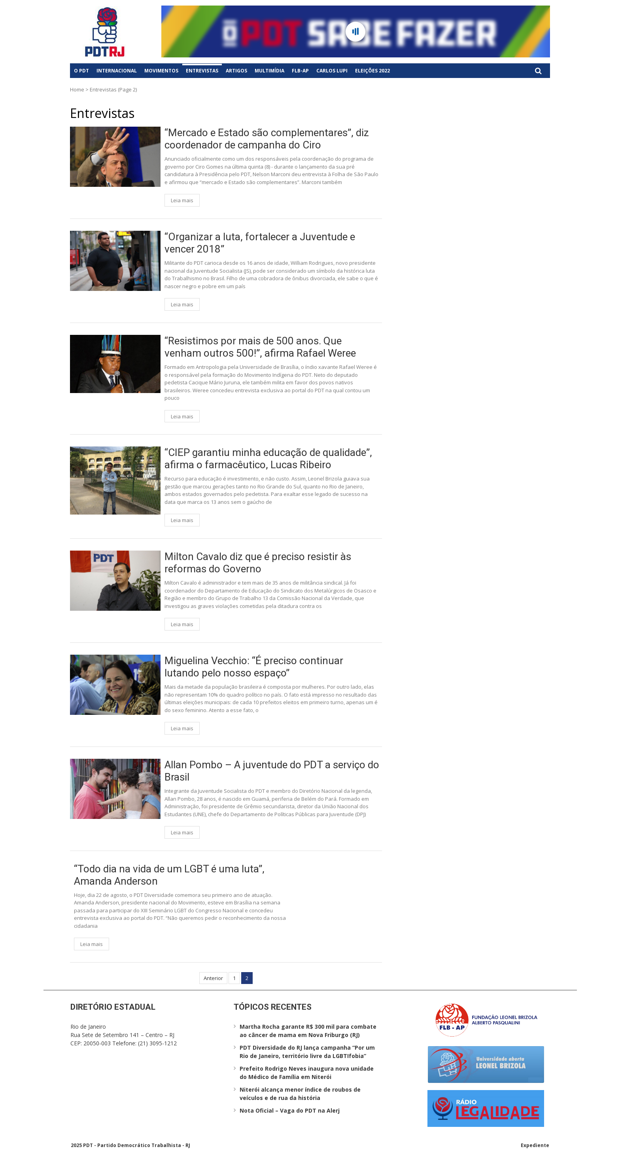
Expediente (535, 1145)
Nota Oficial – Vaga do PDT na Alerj (290, 1110)
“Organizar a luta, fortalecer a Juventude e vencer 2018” (259, 243)
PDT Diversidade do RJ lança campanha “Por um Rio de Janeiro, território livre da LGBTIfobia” (307, 1052)
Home (77, 89)
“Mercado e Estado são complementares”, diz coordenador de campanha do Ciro (266, 139)
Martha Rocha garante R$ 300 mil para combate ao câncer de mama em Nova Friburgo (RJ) (308, 1031)
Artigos (236, 70)
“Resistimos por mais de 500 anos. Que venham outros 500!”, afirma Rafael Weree (260, 347)
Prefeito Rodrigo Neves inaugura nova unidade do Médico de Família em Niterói (307, 1073)
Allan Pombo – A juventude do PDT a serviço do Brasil (271, 771)
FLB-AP (300, 70)
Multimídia (269, 70)
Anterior (213, 978)
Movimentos (161, 70)
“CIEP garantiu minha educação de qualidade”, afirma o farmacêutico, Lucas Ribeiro (268, 458)
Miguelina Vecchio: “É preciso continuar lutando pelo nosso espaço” (253, 667)
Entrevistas (202, 70)
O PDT (81, 70)
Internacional (116, 70)
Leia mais (182, 200)
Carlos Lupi (332, 70)
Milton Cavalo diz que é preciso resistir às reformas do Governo (257, 563)
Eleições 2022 (372, 70)
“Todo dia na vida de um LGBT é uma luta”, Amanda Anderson (169, 875)
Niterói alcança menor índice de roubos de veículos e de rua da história (300, 1094)
